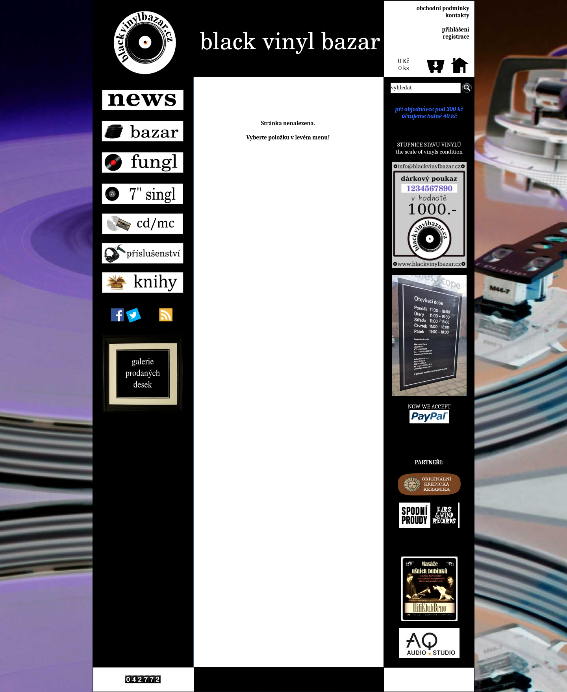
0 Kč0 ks (403, 65)
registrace (456, 36)
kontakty (457, 15)
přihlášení (455, 29)
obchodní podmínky (443, 8)
